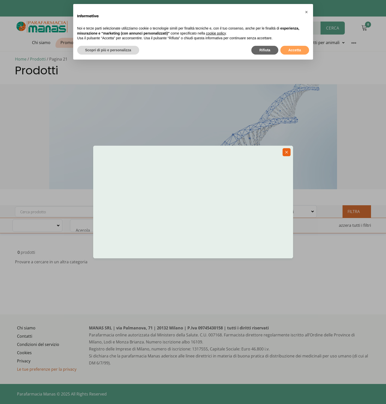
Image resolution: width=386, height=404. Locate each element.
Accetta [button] (294, 50)
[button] (307, 12)
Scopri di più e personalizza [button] (108, 50)
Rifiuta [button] (264, 50)
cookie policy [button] (216, 33)
